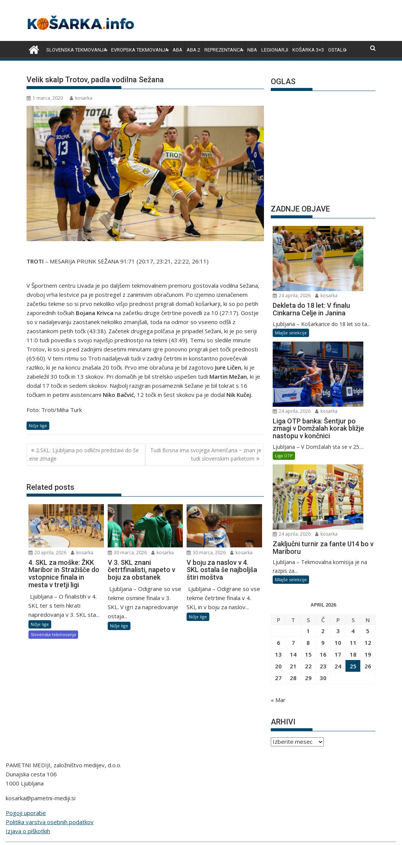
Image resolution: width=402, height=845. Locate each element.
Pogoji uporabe (26, 699)
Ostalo (337, 50)
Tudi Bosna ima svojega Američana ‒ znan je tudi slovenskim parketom (205, 454)
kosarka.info (96, 782)
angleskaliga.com (53, 782)
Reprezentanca (223, 50)
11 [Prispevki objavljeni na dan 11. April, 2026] (353, 496)
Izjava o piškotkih (28, 717)
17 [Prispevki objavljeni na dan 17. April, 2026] (337, 507)
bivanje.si (248, 782)
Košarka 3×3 (308, 50)
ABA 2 (193, 50)
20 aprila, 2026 (47, 552)
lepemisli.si (204, 791)
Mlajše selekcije (291, 284)
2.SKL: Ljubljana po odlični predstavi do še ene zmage (84, 454)
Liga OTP (284, 358)
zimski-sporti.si (209, 782)
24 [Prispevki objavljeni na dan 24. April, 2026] (337, 519)
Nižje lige (38, 425)
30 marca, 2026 (127, 552)
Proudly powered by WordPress (150, 832)
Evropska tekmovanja (139, 50)
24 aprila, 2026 (341, 230)
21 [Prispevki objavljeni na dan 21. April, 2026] (293, 519)
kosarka (81, 98)
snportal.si (170, 782)
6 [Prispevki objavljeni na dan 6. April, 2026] (278, 496)
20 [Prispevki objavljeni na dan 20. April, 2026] (278, 519)
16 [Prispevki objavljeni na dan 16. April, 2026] (323, 507)
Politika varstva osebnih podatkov (50, 708)
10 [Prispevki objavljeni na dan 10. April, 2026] (337, 496)
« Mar (278, 553)
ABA (177, 50)
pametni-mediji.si (247, 791)
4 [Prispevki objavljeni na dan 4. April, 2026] (353, 484)
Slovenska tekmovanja (76, 50)
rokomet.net (134, 782)
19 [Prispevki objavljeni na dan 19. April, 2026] (367, 507)
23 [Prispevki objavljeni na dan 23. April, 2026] (323, 519)
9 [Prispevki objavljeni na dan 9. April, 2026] (323, 496)
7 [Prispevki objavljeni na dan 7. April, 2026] (293, 496)
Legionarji (274, 50)
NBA (252, 50)
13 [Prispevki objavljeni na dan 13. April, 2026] (278, 507)
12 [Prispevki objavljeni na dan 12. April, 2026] (367, 496)
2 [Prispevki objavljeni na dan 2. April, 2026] (323, 484)
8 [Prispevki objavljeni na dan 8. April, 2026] (308, 496)
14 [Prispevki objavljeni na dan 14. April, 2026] (293, 507)
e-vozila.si (171, 791)
